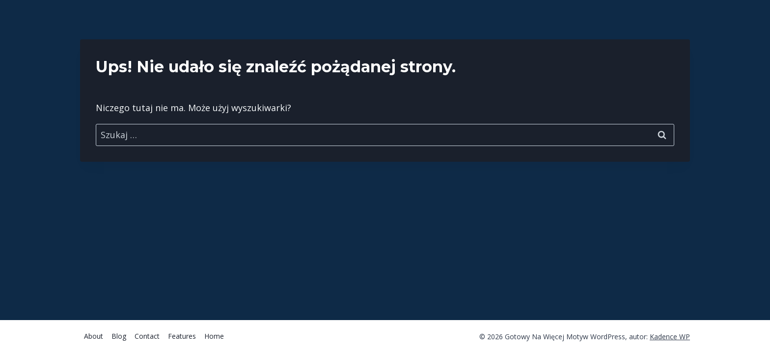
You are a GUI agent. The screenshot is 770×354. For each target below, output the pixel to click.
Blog (118, 336)
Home (214, 336)
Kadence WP (670, 336)
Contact (147, 336)
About (93, 336)
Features (182, 336)
